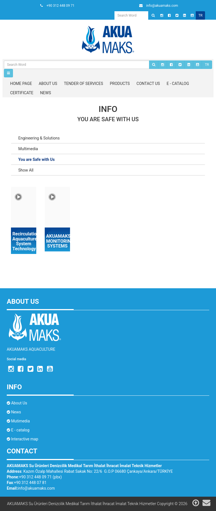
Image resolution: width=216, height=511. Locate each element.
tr (200, 15)
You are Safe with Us (108, 119)
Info (108, 109)
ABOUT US (48, 83)
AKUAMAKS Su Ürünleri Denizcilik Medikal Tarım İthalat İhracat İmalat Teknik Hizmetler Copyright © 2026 (97, 503)
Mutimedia (18, 421)
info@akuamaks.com (36, 488)
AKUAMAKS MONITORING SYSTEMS (57, 241)
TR (207, 65)
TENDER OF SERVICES (83, 83)
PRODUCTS (120, 83)
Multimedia (28, 149)
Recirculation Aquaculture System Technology (23, 241)
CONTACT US (148, 83)
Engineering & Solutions (39, 138)
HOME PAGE (21, 83)
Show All (25, 170)
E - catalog (18, 430)
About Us (17, 403)
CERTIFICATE (21, 93)
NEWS (45, 93)
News (14, 412)
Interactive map (22, 439)
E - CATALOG (178, 83)
